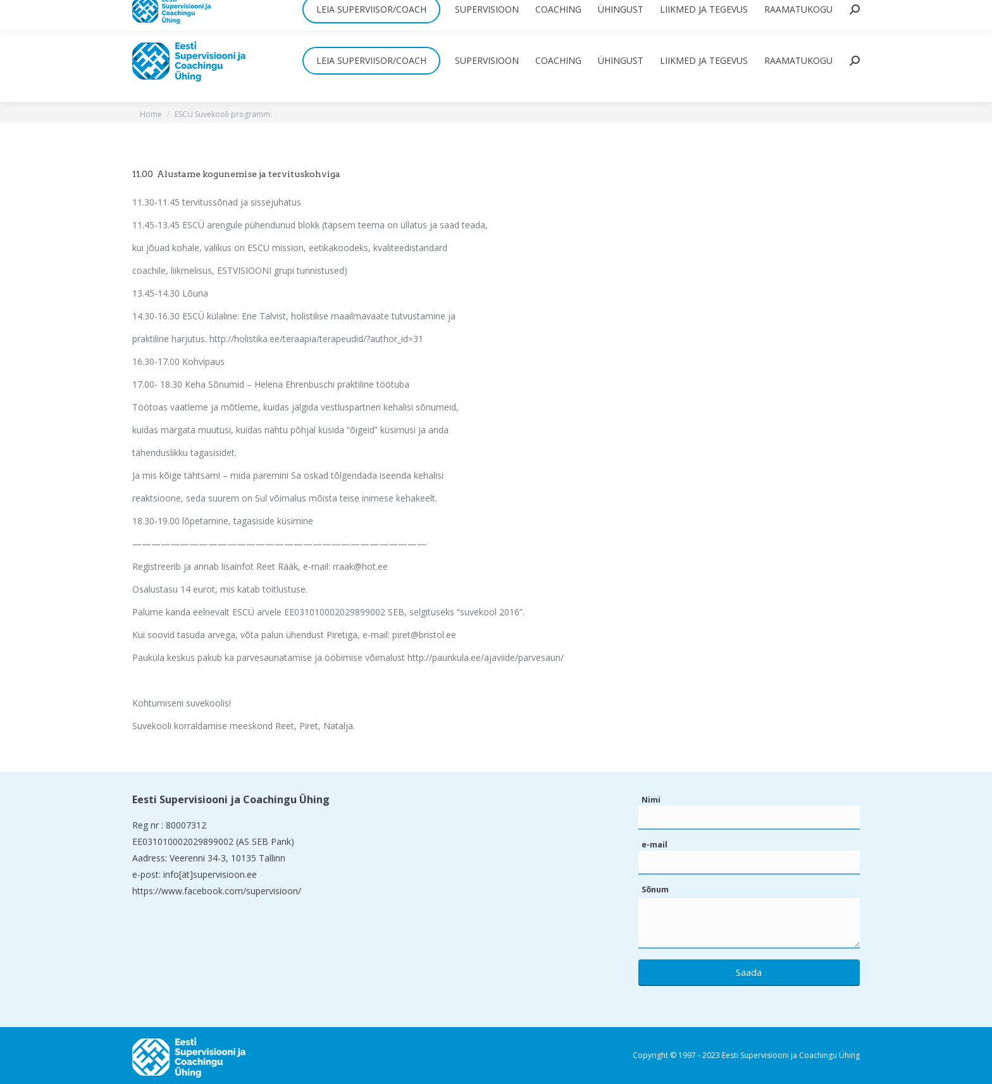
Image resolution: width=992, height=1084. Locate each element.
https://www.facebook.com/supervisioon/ (216, 891)
